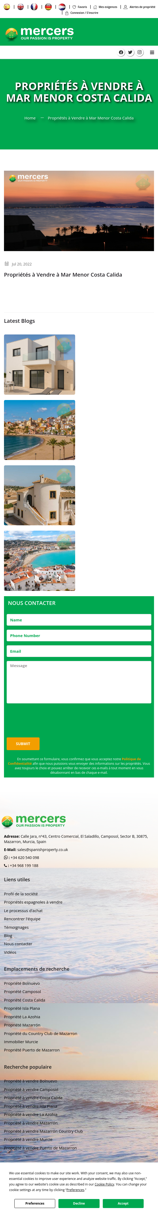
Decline (79, 1203)
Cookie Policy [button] (104, 1184)
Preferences (34, 1203)
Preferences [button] (75, 1190)
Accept (123, 1203)
